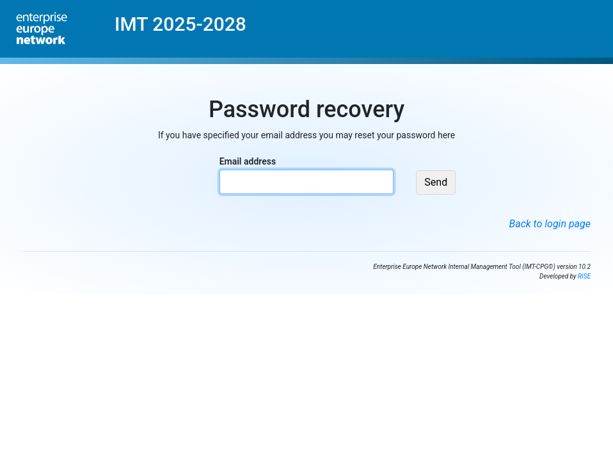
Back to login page (550, 224)
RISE (584, 276)
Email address (247, 161)
